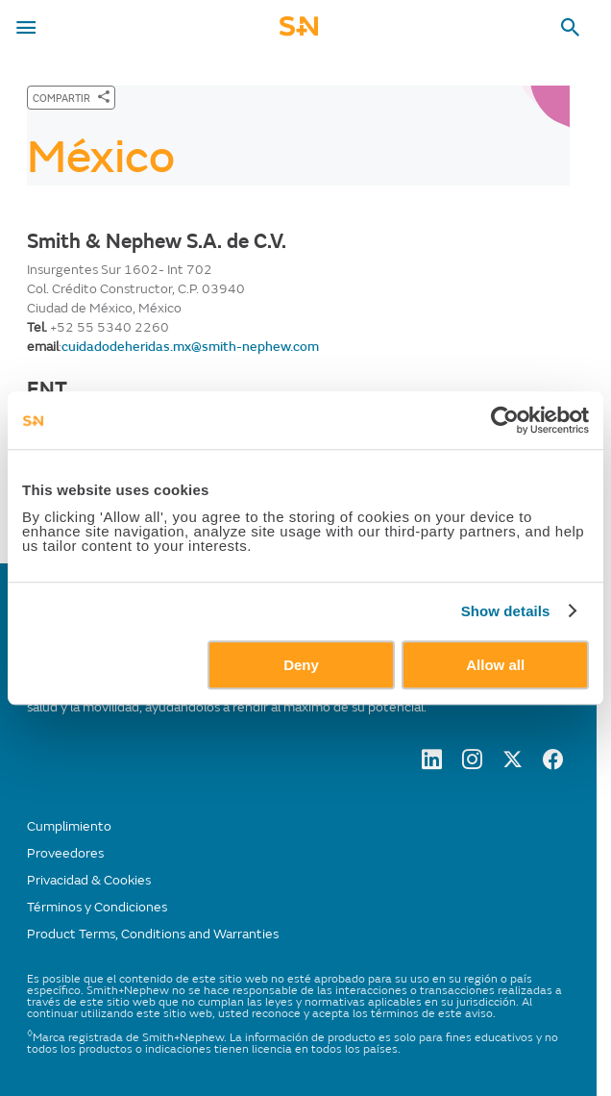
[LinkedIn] (432, 764)
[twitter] (512, 764)
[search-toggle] (570, 27)
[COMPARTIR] (71, 98)
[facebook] (553, 764)
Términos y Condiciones (97, 907)
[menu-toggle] (25, 27)
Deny (301, 665)
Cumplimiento (69, 826)
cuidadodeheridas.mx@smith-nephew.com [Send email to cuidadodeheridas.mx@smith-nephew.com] (190, 346)
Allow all (495, 665)
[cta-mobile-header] (299, 32)
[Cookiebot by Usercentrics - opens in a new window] (505, 420)
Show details (505, 611)
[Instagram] (472, 764)
